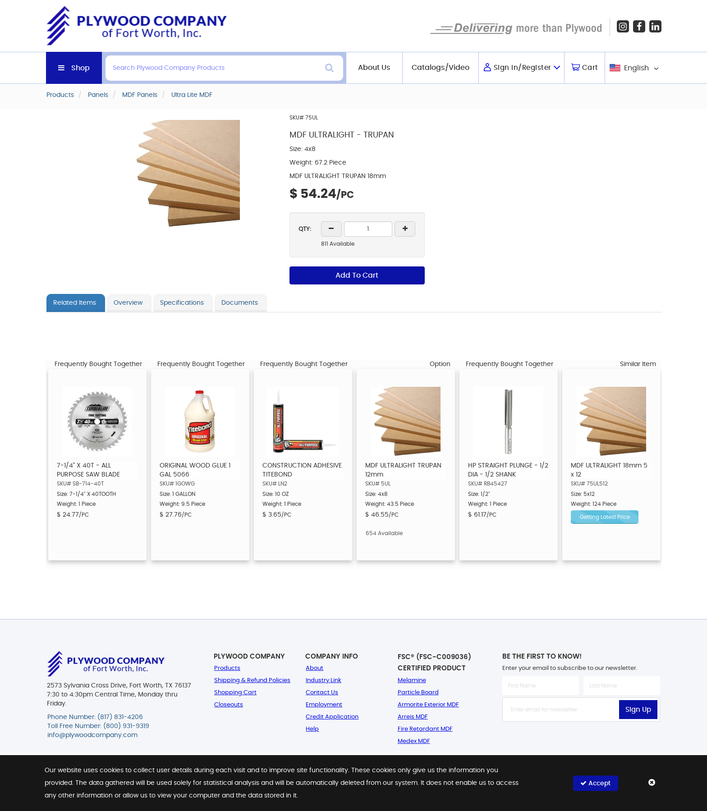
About (314, 668)
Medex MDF (414, 741)
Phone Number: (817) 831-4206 (95, 718)
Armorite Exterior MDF (428, 705)
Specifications (182, 303)
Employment (324, 705)
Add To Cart (356, 275)
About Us (374, 67)
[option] (97, 464)
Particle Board (418, 693)
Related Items (74, 303)
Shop (80, 68)
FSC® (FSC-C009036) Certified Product (434, 663)
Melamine (412, 680)
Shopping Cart (235, 693)
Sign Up (638, 709)
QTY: (304, 229)
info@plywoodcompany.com (92, 736)
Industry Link (323, 680)
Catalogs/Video (440, 67)
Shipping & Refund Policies (252, 680)
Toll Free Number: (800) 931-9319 (98, 727)
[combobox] (633, 67)
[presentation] (581, 741)
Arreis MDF (413, 717)
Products (227, 668)
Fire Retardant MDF (425, 729)
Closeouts (228, 705)
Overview (128, 303)
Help (312, 729)
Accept (595, 782)
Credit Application (332, 717)
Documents (239, 303)
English (636, 68)
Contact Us (322, 693)
